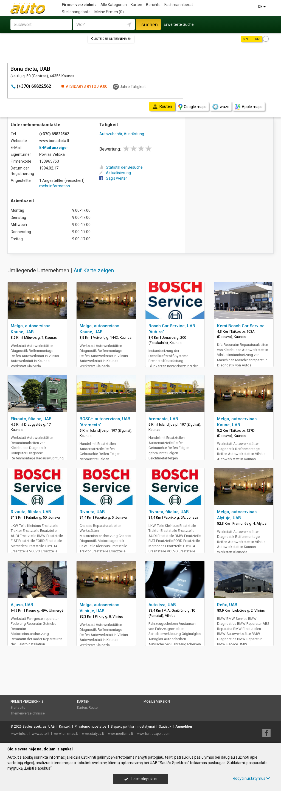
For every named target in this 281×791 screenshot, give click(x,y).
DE (262, 6)
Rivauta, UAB (92, 511)
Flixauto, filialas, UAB (31, 418)
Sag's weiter (113, 178)
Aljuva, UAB (22, 604)
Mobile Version (157, 702)
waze (220, 106)
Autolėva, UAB (162, 604)
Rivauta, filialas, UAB (31, 511)
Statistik (165, 726)
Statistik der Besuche (121, 167)
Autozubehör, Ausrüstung (121, 134)
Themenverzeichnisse (27, 713)
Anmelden (183, 726)
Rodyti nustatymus (251, 778)
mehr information (54, 186)
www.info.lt (19, 734)
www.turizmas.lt (66, 734)
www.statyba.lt (93, 734)
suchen (149, 24)
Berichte (153, 4)
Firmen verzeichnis (79, 4)
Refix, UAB (227, 604)
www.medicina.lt (120, 734)
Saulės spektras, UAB (39, 726)
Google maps (192, 107)
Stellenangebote (76, 12)
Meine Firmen (109, 12)
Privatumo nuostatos (90, 726)
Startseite (17, 708)
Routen (94, 708)
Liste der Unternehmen (111, 39)
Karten (136, 4)
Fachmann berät (178, 4)
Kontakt (65, 726)
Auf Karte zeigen (94, 270)
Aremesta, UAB (163, 418)
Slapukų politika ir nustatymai (133, 726)
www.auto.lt (40, 734)
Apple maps (249, 107)
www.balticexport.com (153, 734)
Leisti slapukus (140, 779)
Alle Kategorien (113, 4)
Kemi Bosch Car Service (241, 325)
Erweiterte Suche (179, 24)
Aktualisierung (115, 173)
